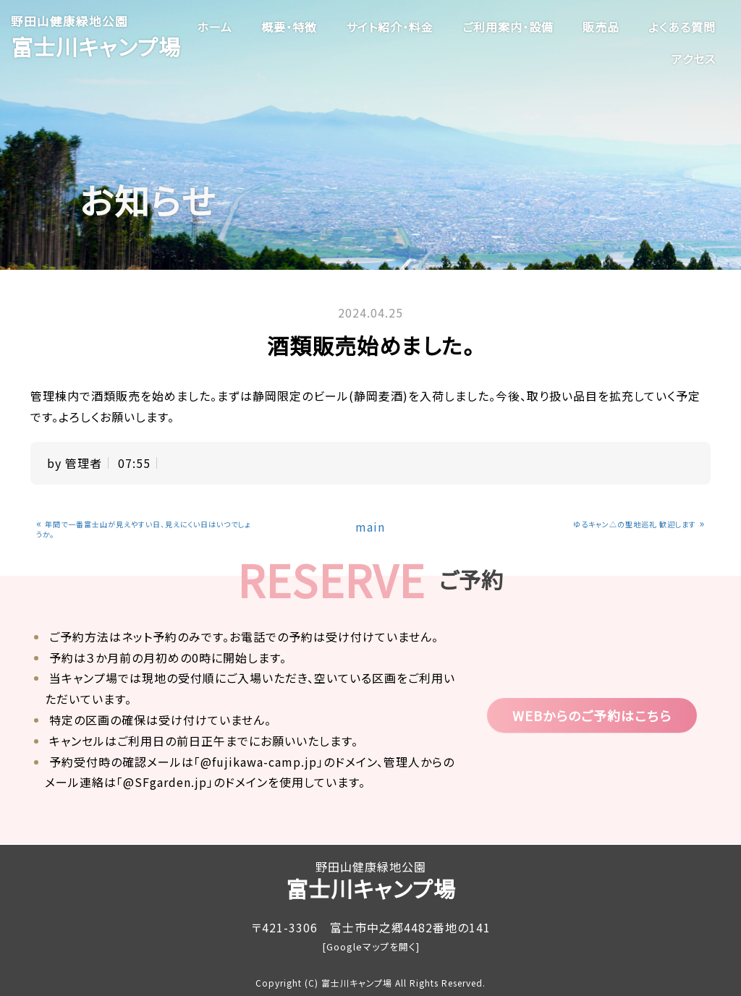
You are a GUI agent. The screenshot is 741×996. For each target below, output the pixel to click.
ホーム (214, 26)
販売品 (601, 26)
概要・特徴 (289, 26)
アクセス (694, 58)
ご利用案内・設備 (508, 26)
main (370, 526)
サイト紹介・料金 (389, 26)
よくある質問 (682, 26)
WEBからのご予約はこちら (592, 715)
